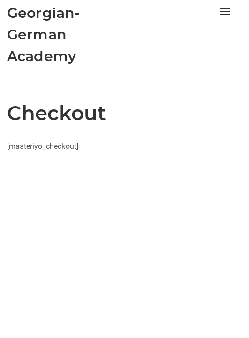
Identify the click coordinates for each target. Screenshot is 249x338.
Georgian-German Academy (43, 34)
